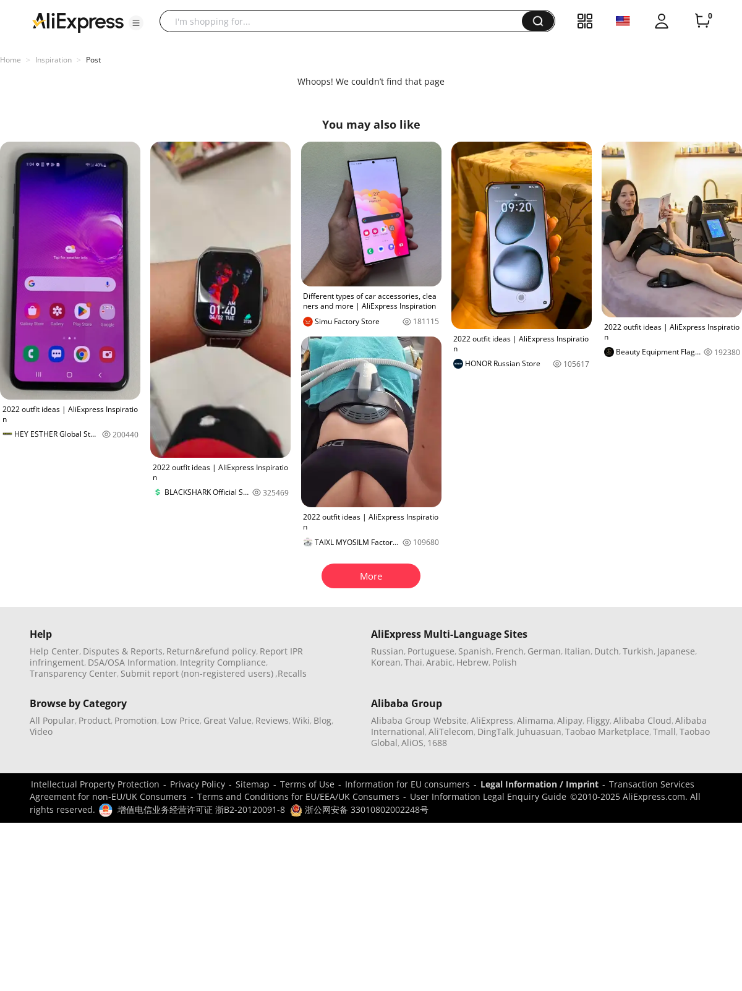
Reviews (272, 720)
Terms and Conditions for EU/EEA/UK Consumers (298, 796)
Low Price (180, 720)
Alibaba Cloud (642, 720)
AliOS (412, 743)
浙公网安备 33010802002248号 (359, 809)
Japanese (676, 651)
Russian (387, 651)
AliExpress (492, 720)
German (544, 651)
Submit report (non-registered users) (197, 673)
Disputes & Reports (123, 651)
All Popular (52, 720)
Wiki (301, 720)
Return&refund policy (211, 651)
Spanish (475, 651)
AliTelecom (451, 731)
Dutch (606, 651)
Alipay (569, 720)
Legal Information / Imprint (539, 784)
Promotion (135, 720)
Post (93, 59)
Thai (413, 662)
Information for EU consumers (407, 784)
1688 (437, 743)
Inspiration (53, 59)
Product (95, 720)
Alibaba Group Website (419, 720)
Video (41, 731)
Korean (386, 662)
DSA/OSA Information (132, 662)
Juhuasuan (539, 731)
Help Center (54, 651)
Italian (578, 651)
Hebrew (472, 662)
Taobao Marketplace (607, 731)
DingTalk (495, 731)
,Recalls (291, 673)
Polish (504, 662)
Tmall (664, 731)
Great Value (227, 720)
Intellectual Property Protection (95, 784)
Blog (322, 720)
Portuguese (430, 651)
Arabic (439, 662)
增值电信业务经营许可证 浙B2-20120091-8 (201, 809)
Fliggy (598, 720)
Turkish (638, 651)
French (509, 651)
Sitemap (253, 784)
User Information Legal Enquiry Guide (488, 796)
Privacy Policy (197, 784)
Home (10, 59)
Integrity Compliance (223, 662)
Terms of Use (307, 784)
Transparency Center (73, 673)
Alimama (535, 720)
